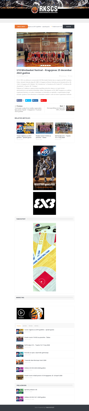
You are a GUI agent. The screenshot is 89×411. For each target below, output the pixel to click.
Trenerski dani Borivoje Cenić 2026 (35, 360)
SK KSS (36, 326)
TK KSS (31, 326)
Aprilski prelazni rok (30, 389)
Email (70, 76)
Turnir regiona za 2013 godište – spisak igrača (38, 26)
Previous (19, 106)
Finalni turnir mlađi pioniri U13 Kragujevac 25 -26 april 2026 (43, 375)
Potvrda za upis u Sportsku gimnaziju (36, 352)
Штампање (63, 76)
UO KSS (25, 326)
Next (62, 106)
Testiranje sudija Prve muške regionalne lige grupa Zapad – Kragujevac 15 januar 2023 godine (28, 109)
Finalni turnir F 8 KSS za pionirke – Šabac (43, 136)
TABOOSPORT (50, 407)
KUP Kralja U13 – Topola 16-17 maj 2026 (62, 136)
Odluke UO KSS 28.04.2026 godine (35, 368)
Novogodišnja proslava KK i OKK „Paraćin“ (56, 109)
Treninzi (19, 326)
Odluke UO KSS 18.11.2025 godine (35, 397)
